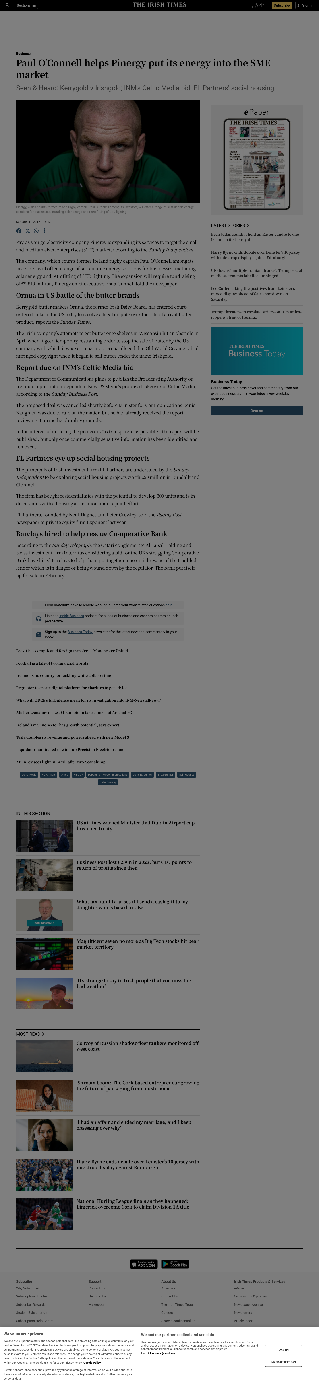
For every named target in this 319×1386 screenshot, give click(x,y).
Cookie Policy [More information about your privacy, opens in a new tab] (92, 1362)
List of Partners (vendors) (158, 1353)
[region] (159, 1356)
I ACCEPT (284, 1349)
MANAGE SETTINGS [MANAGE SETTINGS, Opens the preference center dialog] (283, 1362)
